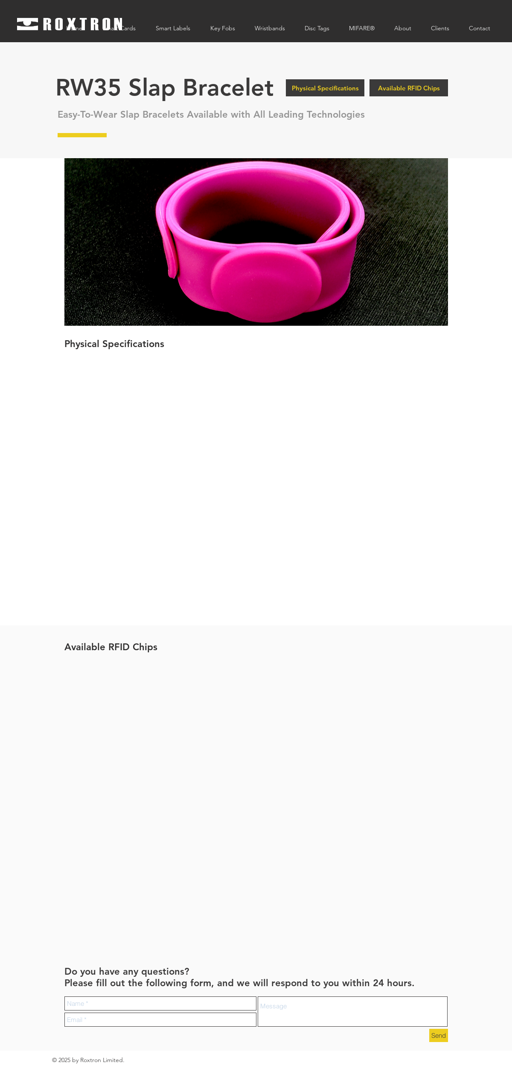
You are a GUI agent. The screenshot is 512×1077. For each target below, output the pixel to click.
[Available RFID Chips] (408, 87)
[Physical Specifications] (325, 87)
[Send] (438, 1035)
